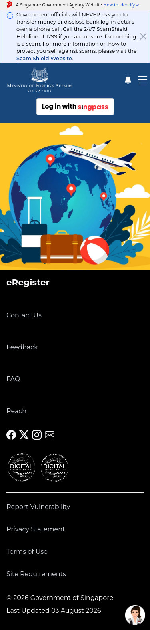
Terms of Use (27, 551)
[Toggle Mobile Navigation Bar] (143, 80)
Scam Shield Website (44, 58)
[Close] (143, 36)
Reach (16, 411)
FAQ (13, 379)
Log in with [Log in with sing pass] (75, 106)
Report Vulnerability (38, 507)
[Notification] (128, 79)
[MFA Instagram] (37, 435)
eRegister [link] (28, 282)
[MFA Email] (49, 435)
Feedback (22, 347)
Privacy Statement (35, 529)
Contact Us (24, 315)
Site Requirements (36, 574)
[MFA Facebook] (11, 435)
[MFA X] (24, 435)
